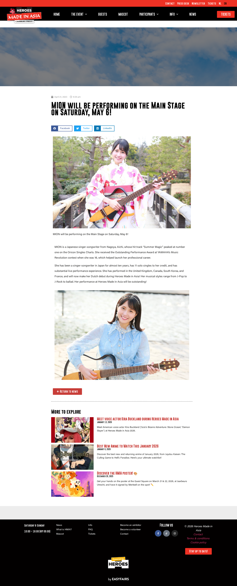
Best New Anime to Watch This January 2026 (128, 446)
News (192, 14)
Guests (102, 14)
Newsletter (198, 3)
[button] (61, 128)
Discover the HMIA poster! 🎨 (117, 473)
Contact (170, 3)
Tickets (212, 3)
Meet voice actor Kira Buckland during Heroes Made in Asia (138, 419)
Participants (148, 14)
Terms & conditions (198, 538)
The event (79, 14)
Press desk (183, 3)
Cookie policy (198, 542)
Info (174, 14)
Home (57, 14)
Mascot (123, 14)
